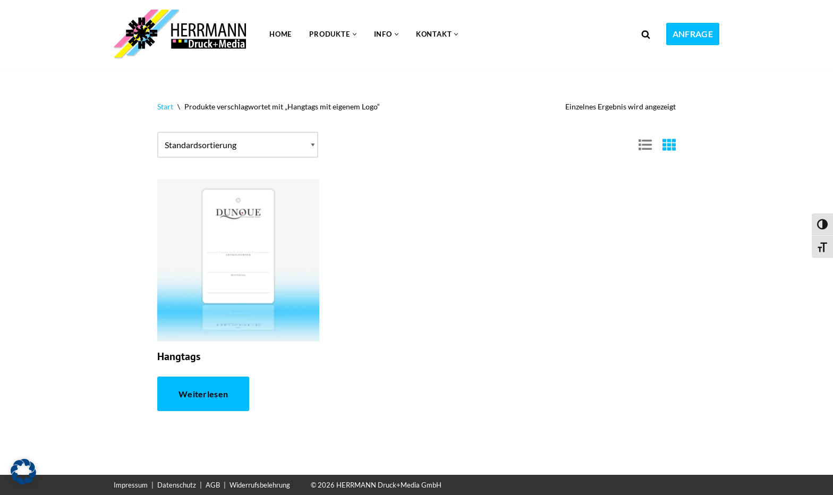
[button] (354, 34)
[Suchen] (645, 34)
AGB (213, 485)
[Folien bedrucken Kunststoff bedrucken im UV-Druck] (182, 34)
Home (280, 34)
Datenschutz (176, 485)
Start (165, 106)
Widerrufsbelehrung (260, 485)
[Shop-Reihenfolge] (237, 145)
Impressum (131, 485)
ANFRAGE (693, 34)
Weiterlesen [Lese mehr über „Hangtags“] (203, 394)
